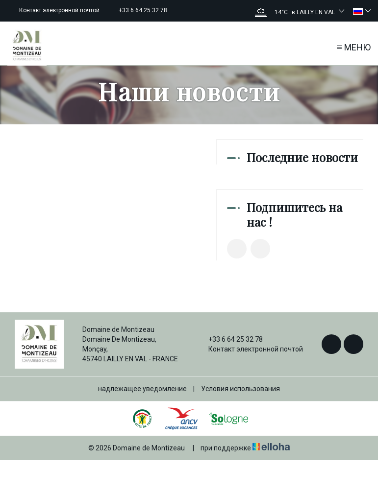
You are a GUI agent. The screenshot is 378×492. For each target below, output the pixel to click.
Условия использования (240, 389)
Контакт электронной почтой (250, 349)
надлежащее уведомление (142, 389)
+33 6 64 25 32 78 (230, 339)
